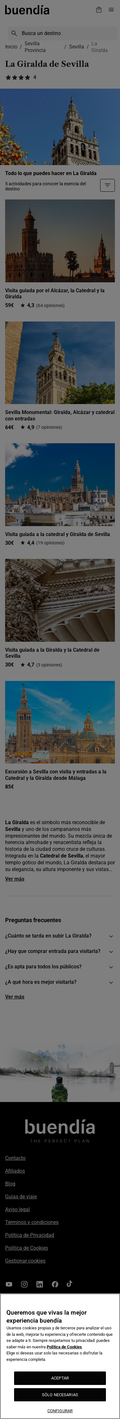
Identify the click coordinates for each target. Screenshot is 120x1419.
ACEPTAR (60, 1378)
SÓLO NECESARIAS (60, 1394)
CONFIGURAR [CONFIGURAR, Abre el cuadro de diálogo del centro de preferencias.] (60, 1410)
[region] (60, 1356)
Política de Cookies (64, 1346)
